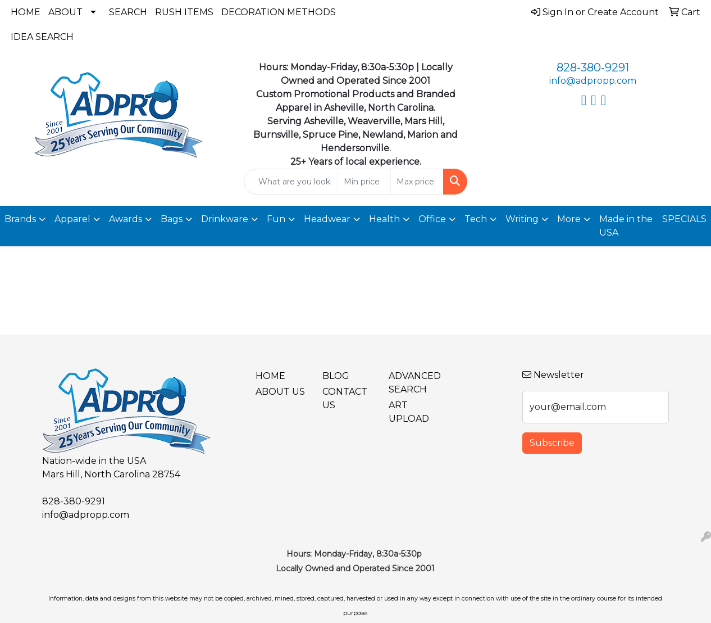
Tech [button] (475, 219)
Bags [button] (172, 219)
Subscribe (552, 442)
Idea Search (42, 36)
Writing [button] (522, 219)
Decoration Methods (278, 12)
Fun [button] (276, 219)
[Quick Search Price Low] (364, 182)
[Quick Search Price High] (417, 182)
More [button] (569, 219)
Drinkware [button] (224, 219)
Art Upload (409, 412)
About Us (280, 391)
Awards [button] (125, 219)
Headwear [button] (327, 219)
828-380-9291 (593, 67)
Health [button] (384, 219)
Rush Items (184, 12)
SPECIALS (684, 219)
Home (25, 12)
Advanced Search (415, 383)
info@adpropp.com (592, 80)
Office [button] (432, 219)
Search (128, 12)
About (65, 12)
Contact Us (344, 398)
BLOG (335, 376)
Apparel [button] (72, 219)
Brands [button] (20, 219)
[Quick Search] (291, 182)
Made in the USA (626, 226)
